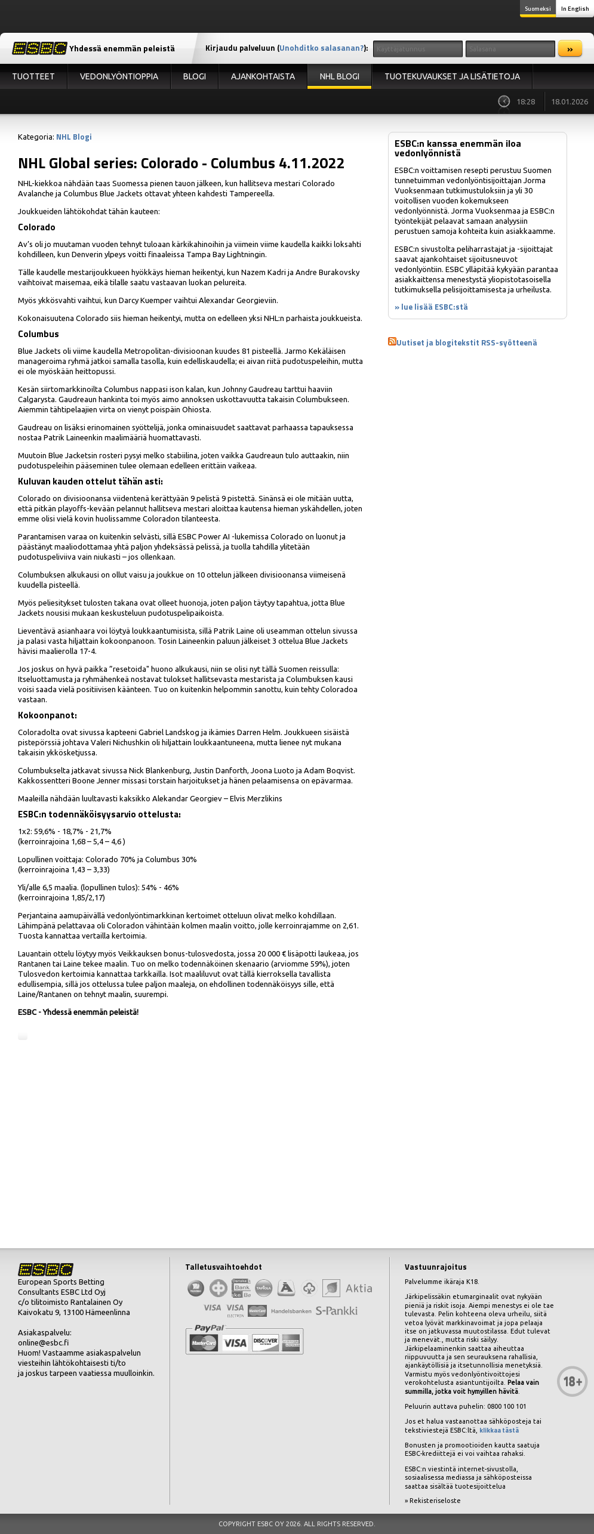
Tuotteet (33, 76)
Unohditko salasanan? (321, 48)
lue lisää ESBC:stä (434, 307)
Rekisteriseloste (435, 1500)
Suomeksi (538, 8)
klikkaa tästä (499, 1430)
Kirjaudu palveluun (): (286, 48)
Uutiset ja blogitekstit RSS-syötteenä (466, 342)
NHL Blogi (339, 76)
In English (575, 8)
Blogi (194, 76)
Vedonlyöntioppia (119, 76)
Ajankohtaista (263, 76)
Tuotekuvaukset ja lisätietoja (452, 76)
